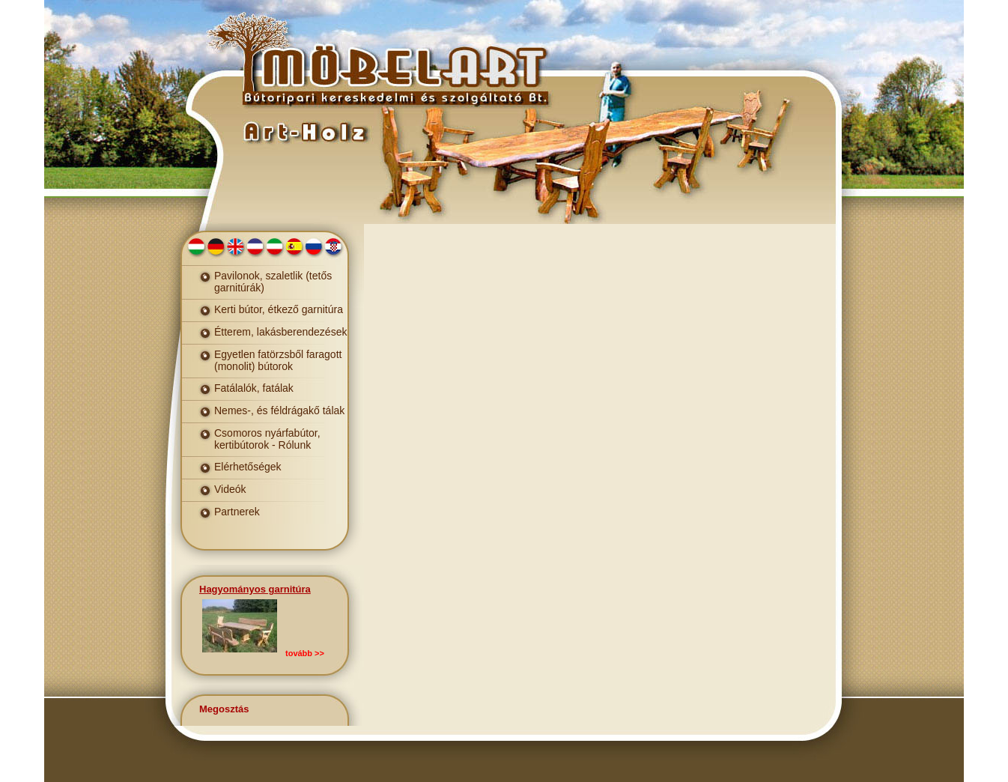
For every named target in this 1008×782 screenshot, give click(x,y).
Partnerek (237, 512)
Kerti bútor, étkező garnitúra (278, 309)
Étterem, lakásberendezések (280, 332)
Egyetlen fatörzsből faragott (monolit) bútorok (277, 360)
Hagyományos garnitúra (255, 589)
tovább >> (304, 653)
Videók (230, 489)
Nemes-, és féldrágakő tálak (279, 410)
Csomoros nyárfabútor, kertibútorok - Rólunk (267, 439)
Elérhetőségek (248, 467)
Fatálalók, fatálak (254, 388)
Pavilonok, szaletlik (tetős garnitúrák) (273, 282)
